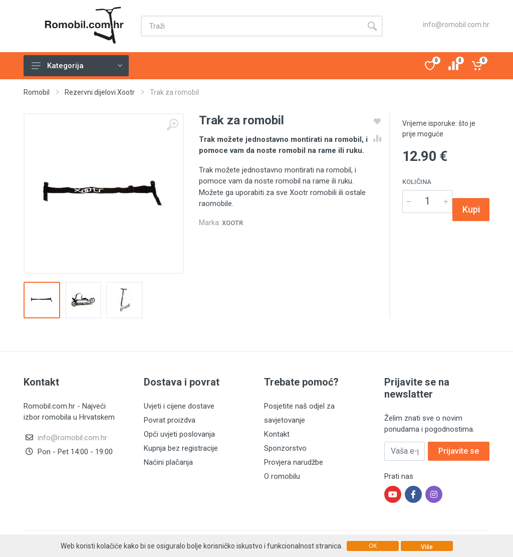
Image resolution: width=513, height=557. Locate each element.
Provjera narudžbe (293, 462)
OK (373, 545)
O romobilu (282, 476)
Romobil (37, 92)
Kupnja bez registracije (181, 448)
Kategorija (77, 65)
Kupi (471, 209)
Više (427, 546)
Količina (416, 181)
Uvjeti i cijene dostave (179, 406)
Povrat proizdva (169, 420)
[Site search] (251, 26)
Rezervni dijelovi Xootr (100, 92)
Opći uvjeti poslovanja (179, 434)
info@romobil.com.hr (456, 25)
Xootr (232, 223)
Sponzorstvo (285, 448)
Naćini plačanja (168, 462)
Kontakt (277, 434)
